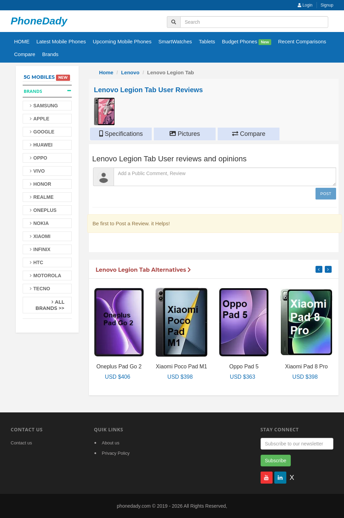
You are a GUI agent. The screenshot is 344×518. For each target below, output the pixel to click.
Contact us (21, 442)
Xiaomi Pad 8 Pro (306, 366)
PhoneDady (39, 20)
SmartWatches (175, 41)
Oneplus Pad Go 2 (119, 366)
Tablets (207, 41)
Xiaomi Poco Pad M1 (181, 366)
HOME (22, 41)
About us (110, 442)
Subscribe (275, 460)
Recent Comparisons (302, 41)
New (265, 42)
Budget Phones (246, 42)
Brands (50, 54)
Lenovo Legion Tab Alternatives (143, 270)
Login (305, 5)
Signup (327, 5)
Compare (24, 54)
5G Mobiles (39, 77)
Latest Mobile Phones (61, 41)
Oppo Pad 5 (244, 366)
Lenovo (130, 72)
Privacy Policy (116, 453)
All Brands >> (49, 305)
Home (106, 72)
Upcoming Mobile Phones (122, 41)
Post (325, 193)
